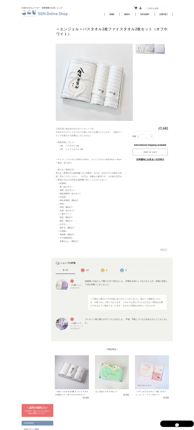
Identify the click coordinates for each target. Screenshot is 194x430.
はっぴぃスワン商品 (32, 103)
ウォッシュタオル (32, 65)
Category (145, 14)
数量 (134, 136)
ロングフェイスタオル (34, 121)
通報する (164, 250)
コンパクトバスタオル (34, 115)
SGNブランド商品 (31, 47)
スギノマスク (31, 145)
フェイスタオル (31, 59)
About (127, 14)
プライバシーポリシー (138, 414)
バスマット (30, 77)
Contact (164, 14)
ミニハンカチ (31, 71)
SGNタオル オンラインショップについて (109, 414)
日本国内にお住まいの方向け (150, 159)
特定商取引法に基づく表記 (35, 189)
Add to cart (150, 152)
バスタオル (30, 53)
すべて (66, 270)
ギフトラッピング (32, 90)
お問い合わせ (29, 196)
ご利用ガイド (29, 183)
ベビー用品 (30, 96)
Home (111, 14)
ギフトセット (31, 84)
